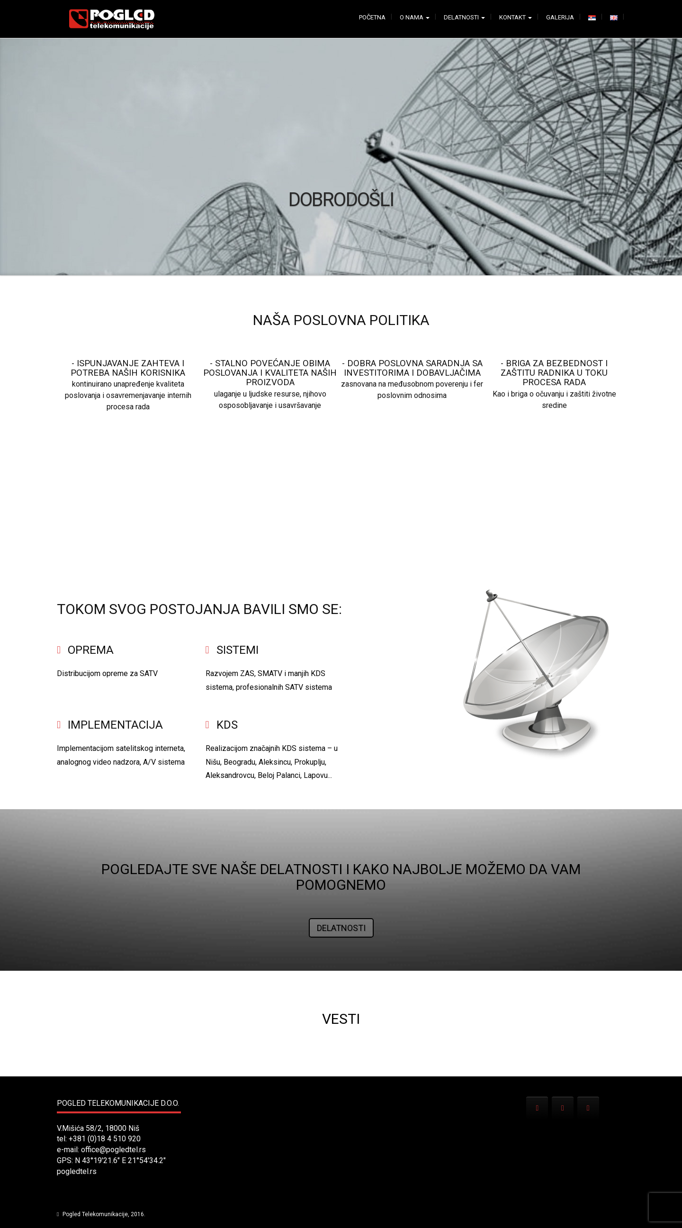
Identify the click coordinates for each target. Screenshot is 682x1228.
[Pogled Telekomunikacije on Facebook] (562, 1108)
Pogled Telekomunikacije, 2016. (103, 1214)
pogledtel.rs (77, 1171)
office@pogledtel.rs (113, 1149)
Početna (372, 17)
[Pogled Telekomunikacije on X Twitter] (588, 1108)
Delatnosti (464, 17)
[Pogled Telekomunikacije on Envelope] (537, 1108)
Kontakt (515, 17)
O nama (415, 17)
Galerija (560, 17)
